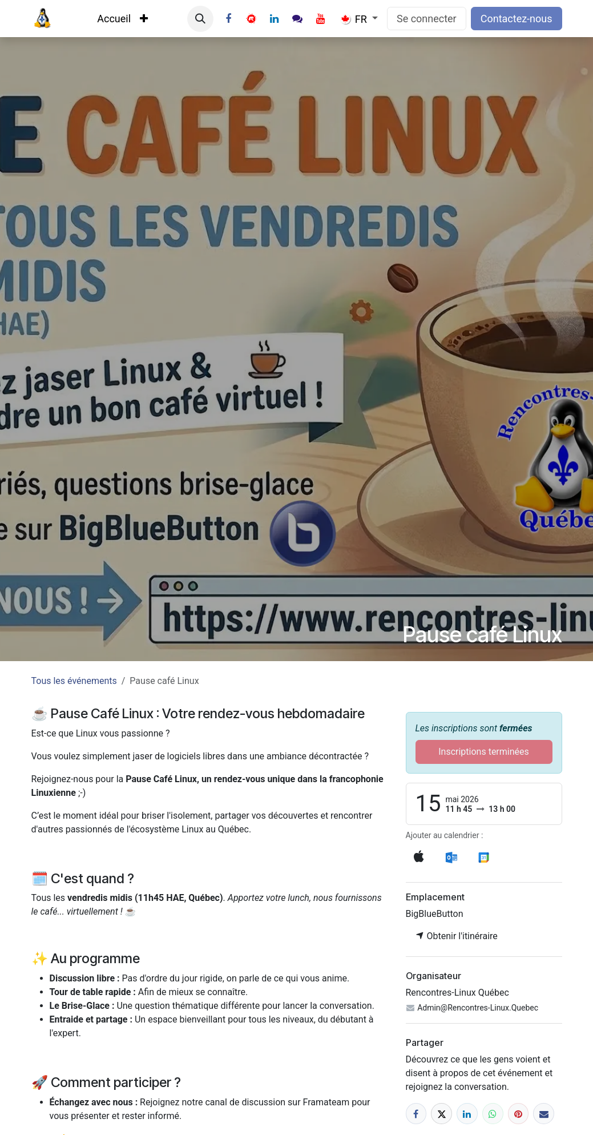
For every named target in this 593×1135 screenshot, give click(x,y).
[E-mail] (543, 1113)
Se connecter (427, 19)
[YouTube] (320, 19)
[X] (441, 1113)
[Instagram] (297, 19)
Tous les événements (74, 680)
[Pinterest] (518, 1113)
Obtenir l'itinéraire (456, 936)
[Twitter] (251, 19)
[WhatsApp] (492, 1113)
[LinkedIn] (274, 19)
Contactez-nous (516, 19)
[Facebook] (228, 19)
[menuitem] (113, 18)
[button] (200, 19)
